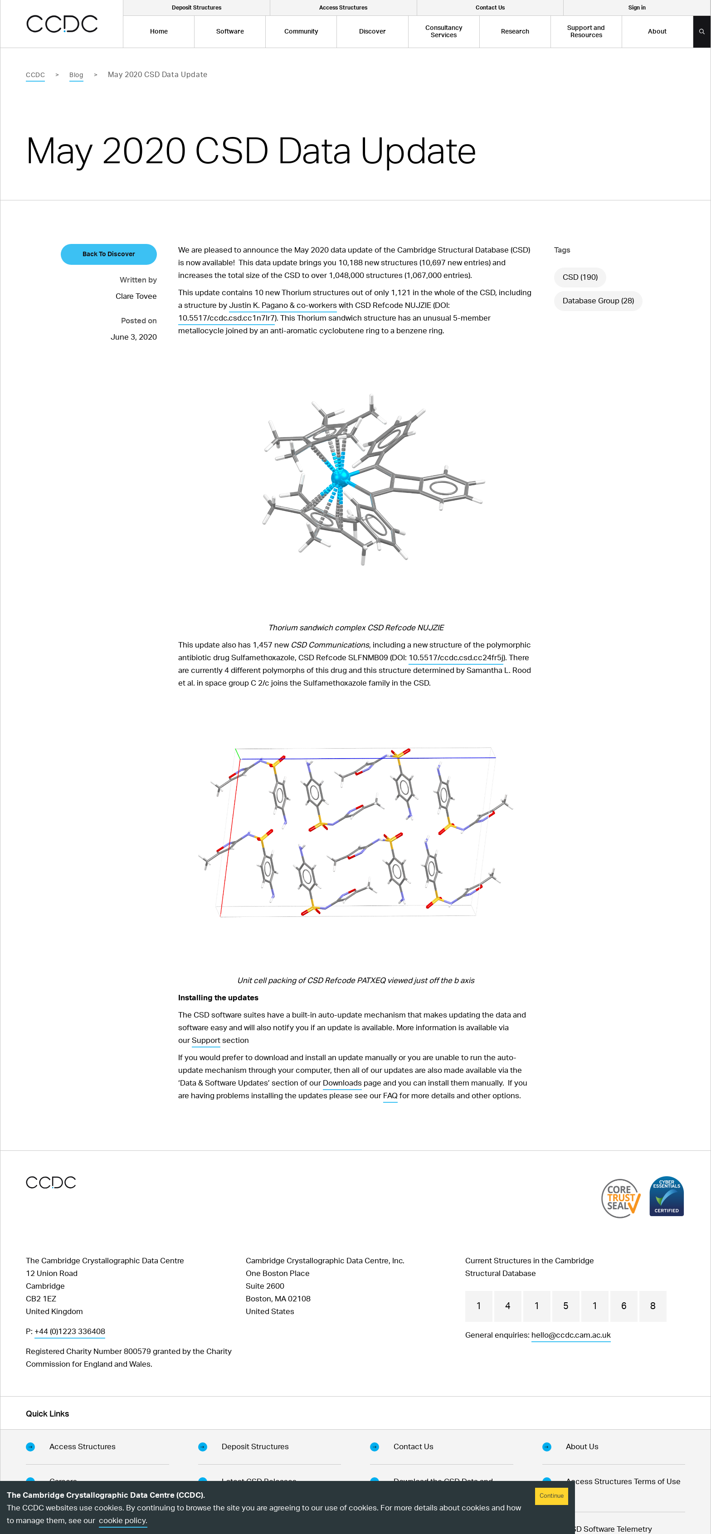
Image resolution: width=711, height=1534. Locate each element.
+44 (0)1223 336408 (69, 1331)
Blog (76, 75)
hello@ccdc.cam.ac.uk (571, 1335)
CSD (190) (580, 277)
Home (159, 32)
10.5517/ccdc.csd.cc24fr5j (456, 658)
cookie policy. (123, 1520)
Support (206, 1040)
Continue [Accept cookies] (552, 1496)
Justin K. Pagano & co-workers (283, 305)
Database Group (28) (598, 301)
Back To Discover (109, 254)
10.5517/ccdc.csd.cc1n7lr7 (226, 318)
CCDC (35, 75)
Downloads (342, 1083)
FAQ (390, 1096)
